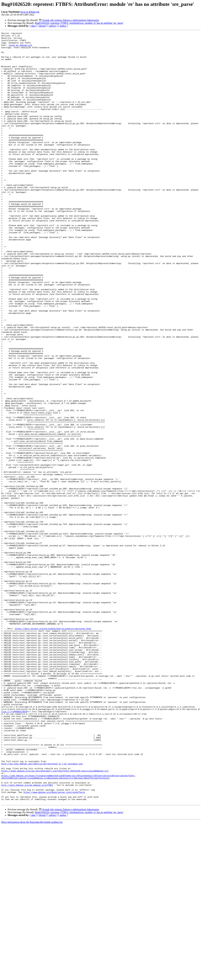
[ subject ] (53, 26)
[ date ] (33, 26)
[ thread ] (42, 26)
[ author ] (63, 26)
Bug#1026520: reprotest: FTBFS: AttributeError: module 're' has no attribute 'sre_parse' (79, 23)
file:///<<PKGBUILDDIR (14, 847)
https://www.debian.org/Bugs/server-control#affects (54, 944)
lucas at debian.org (29, 11)
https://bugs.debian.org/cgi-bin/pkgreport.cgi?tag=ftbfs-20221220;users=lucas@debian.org (54, 918)
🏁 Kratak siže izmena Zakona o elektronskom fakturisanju (69, 20)
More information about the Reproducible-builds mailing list (31, 976)
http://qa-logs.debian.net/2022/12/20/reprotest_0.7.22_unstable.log (42, 910)
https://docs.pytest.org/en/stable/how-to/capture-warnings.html (53, 748)
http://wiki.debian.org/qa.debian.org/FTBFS (27, 935)
